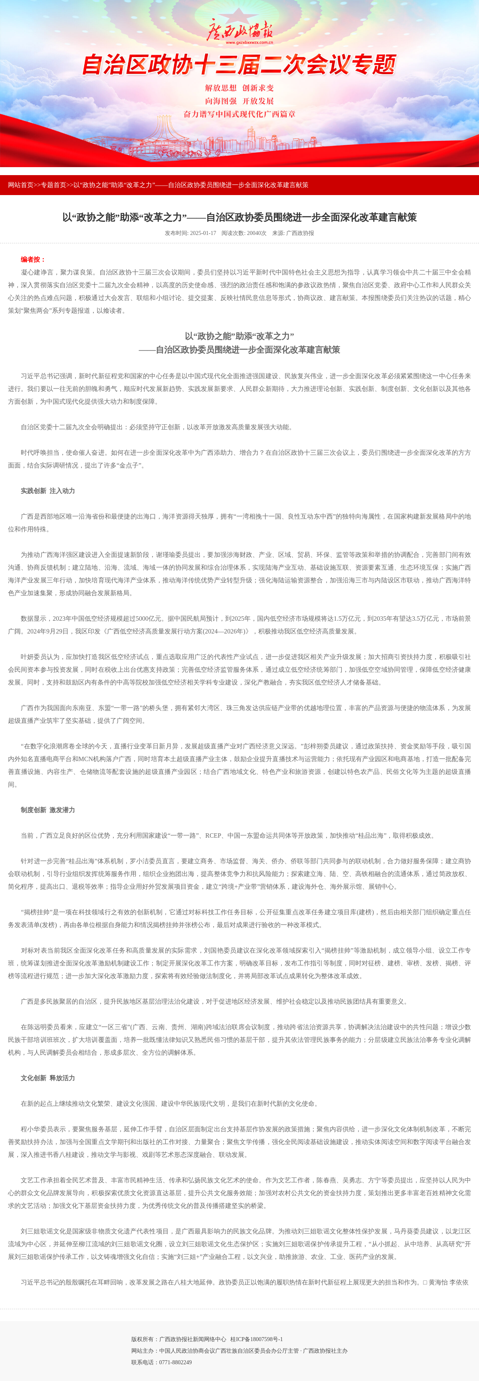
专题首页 (53, 185)
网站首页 (21, 185)
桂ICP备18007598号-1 (256, 1339)
